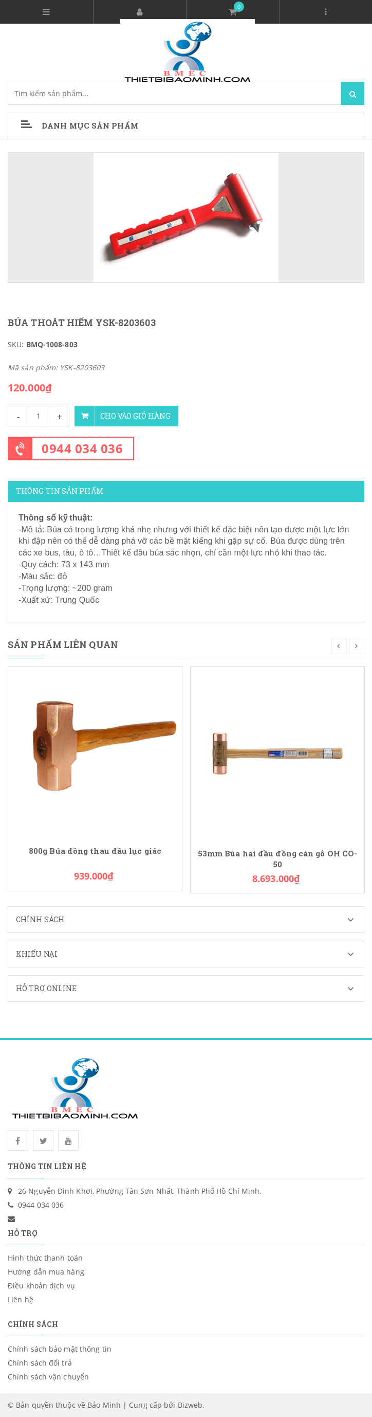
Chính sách (190, 919)
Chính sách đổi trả (40, 1363)
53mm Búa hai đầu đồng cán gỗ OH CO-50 (278, 859)
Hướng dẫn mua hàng (46, 1272)
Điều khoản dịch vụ (41, 1285)
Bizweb (190, 1405)
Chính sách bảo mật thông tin (59, 1349)
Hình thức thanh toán (45, 1258)
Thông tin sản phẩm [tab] (59, 491)
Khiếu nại (190, 954)
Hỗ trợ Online (190, 988)
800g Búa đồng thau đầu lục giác (95, 851)
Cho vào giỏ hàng (123, 416)
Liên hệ (20, 1299)
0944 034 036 (82, 448)
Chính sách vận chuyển (48, 1377)
